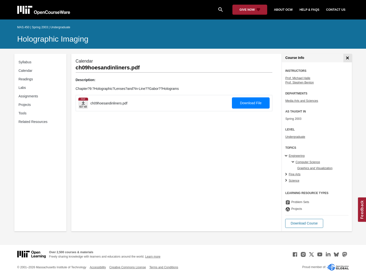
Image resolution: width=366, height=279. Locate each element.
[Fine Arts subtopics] (287, 174)
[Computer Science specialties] (293, 162)
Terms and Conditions (163, 267)
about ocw (283, 9)
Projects (24, 105)
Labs (22, 88)
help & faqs (309, 9)
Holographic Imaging (53, 39)
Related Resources (32, 122)
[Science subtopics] (287, 180)
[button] (304, 223)
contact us (335, 9)
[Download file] (83, 103)
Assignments (28, 96)
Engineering (296, 156)
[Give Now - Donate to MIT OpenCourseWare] (249, 10)
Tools (22, 113)
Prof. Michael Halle (297, 78)
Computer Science (307, 162)
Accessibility (98, 267)
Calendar (25, 71)
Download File (251, 103)
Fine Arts (294, 174)
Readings (25, 79)
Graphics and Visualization (314, 168)
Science (294, 180)
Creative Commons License (127, 267)
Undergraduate (295, 137)
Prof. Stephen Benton (299, 82)
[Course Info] (347, 58)
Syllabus (24, 62)
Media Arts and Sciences (301, 100)
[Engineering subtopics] (287, 156)
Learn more (152, 256)
